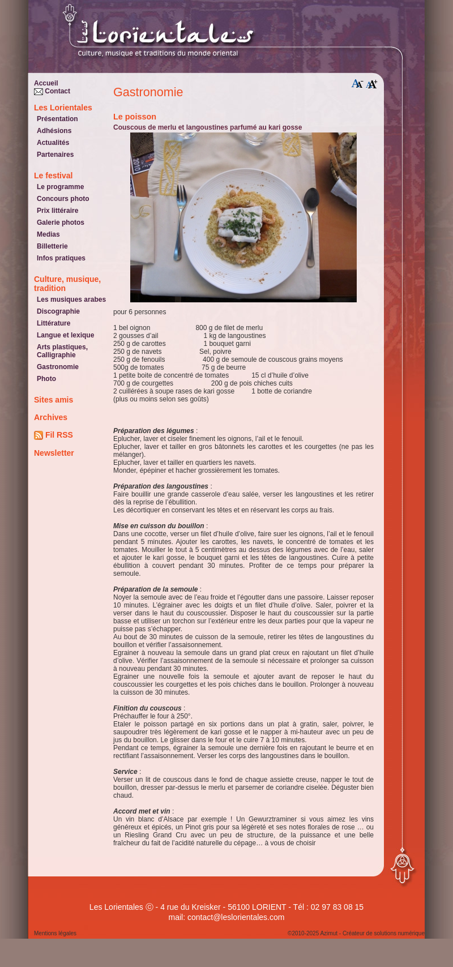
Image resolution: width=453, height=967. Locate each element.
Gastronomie (58, 367)
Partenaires (55, 155)
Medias (48, 234)
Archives (50, 417)
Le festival (53, 175)
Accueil (46, 83)
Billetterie (52, 246)
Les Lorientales (63, 107)
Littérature (53, 323)
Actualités (53, 143)
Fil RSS (53, 435)
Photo (46, 379)
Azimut (328, 933)
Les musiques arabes (71, 299)
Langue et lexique (65, 335)
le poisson (134, 116)
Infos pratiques (61, 258)
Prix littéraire (57, 211)
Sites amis (53, 399)
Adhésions (54, 131)
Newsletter (54, 452)
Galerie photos (60, 222)
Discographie (58, 311)
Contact (52, 91)
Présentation (57, 119)
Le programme (60, 187)
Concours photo (63, 199)
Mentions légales (55, 933)
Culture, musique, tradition (67, 284)
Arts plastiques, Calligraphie (62, 351)
